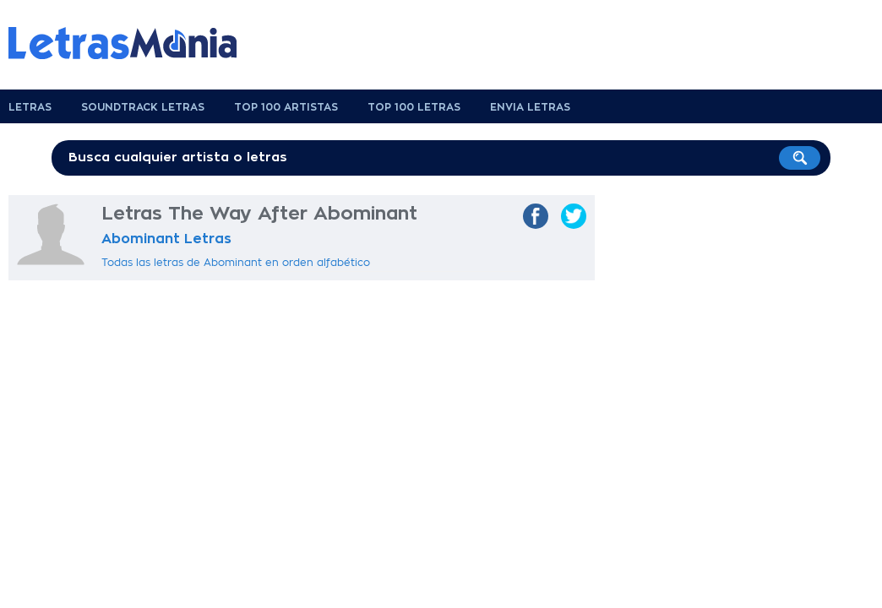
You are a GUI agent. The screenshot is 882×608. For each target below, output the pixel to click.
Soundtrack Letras (142, 107)
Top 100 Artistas (286, 107)
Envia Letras (530, 107)
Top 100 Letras (414, 107)
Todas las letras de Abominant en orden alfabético (235, 263)
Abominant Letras (166, 239)
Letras (30, 107)
